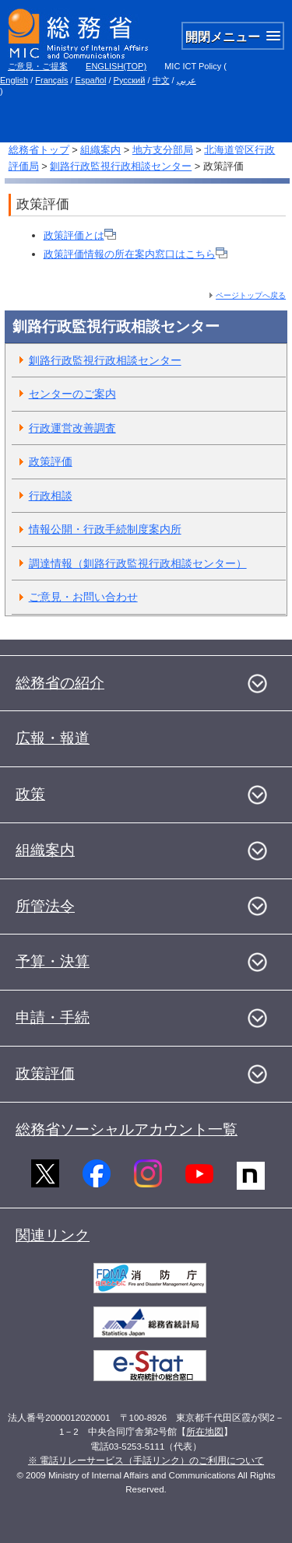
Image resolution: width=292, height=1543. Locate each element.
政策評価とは (80, 235)
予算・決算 (53, 961)
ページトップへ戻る (251, 295)
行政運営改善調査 (72, 428)
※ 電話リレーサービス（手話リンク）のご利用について (146, 1460)
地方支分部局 (162, 150)
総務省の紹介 (60, 683)
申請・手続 (53, 1017)
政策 (30, 794)
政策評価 (50, 461)
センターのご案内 (72, 394)
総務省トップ (39, 150)
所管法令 (45, 906)
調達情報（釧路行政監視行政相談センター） (138, 563)
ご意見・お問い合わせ (83, 597)
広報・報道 (53, 738)
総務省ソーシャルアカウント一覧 (126, 1129)
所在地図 (204, 1431)
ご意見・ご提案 (38, 66)
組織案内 (100, 150)
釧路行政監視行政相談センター (121, 166)
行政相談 (50, 495)
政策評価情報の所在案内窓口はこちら (135, 254)
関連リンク (53, 1235)
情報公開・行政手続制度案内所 (105, 529)
